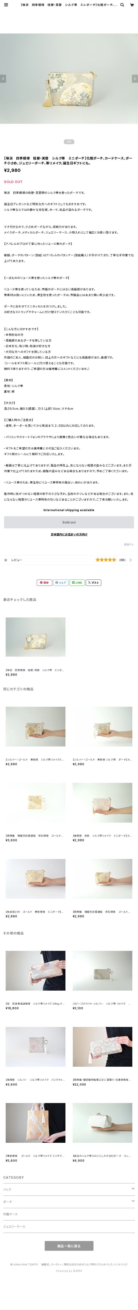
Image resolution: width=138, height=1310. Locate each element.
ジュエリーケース (14, 1226)
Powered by (69, 1270)
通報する (129, 544)
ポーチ (7, 1201)
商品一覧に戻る (69, 1246)
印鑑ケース (10, 1214)
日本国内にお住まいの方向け (69, 534)
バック (7, 1189)
